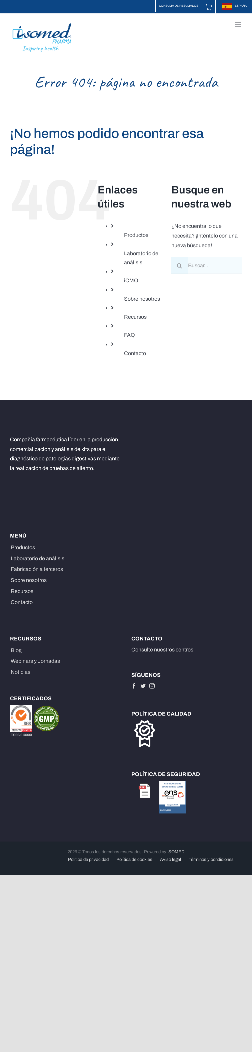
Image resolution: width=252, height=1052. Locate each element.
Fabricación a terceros (37, 569)
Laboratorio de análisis (37, 558)
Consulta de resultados (178, 5)
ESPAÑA (234, 5)
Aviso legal (170, 859)
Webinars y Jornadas (35, 661)
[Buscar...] (206, 265)
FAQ (129, 335)
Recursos (135, 317)
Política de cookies (134, 859)
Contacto (135, 353)
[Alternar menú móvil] (238, 24)
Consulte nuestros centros (162, 649)
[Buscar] (179, 265)
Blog (16, 650)
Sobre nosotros (142, 299)
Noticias (20, 672)
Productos (136, 235)
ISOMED (176, 852)
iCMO (131, 280)
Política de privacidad (88, 859)
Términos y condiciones (211, 859)
